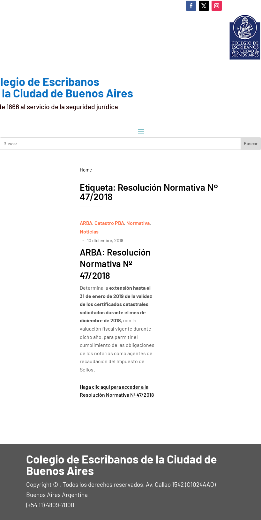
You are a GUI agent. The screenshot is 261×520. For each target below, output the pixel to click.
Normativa (138, 223)
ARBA (86, 223)
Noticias (89, 231)
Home (86, 169)
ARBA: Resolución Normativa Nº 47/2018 (115, 264)
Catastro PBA (109, 223)
